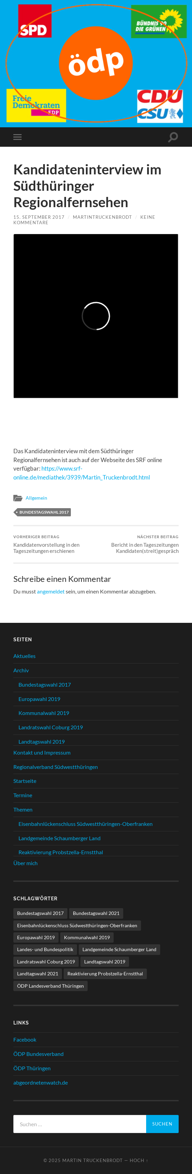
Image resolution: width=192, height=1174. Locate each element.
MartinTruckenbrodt (102, 217)
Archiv (21, 670)
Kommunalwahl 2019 (43, 713)
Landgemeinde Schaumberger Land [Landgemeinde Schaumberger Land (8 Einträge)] (119, 949)
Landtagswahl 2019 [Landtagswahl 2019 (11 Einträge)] (104, 961)
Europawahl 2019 (39, 699)
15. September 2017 (39, 217)
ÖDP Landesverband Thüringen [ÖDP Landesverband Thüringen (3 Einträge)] (50, 986)
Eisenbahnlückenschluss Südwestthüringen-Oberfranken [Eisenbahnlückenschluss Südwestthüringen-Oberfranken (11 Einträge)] (77, 925)
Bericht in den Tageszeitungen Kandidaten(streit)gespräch (138, 544)
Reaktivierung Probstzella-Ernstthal (60, 852)
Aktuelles (24, 656)
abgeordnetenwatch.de (40, 1082)
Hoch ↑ (139, 1160)
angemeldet (51, 591)
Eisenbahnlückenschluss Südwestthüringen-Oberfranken (85, 823)
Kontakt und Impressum (42, 752)
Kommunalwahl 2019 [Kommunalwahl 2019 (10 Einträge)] (87, 937)
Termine (22, 795)
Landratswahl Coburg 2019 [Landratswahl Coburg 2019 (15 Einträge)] (46, 961)
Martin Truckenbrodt (92, 1160)
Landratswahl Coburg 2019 (50, 727)
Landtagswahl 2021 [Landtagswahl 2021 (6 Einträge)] (37, 973)
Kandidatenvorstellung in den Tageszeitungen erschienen (53, 544)
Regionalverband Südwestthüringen (55, 766)
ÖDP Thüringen (32, 1068)
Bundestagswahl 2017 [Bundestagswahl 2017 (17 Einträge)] (40, 913)
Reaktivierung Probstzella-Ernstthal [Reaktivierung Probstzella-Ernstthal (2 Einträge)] (105, 973)
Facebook (24, 1039)
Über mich (25, 863)
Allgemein (36, 498)
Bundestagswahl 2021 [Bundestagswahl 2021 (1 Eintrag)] (96, 913)
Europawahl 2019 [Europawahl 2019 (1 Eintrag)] (36, 937)
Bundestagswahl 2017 (44, 512)
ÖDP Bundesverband (38, 1053)
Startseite (24, 780)
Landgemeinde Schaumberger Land (59, 838)
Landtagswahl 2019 (41, 741)
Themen (23, 809)
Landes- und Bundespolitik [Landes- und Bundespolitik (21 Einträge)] (45, 949)
